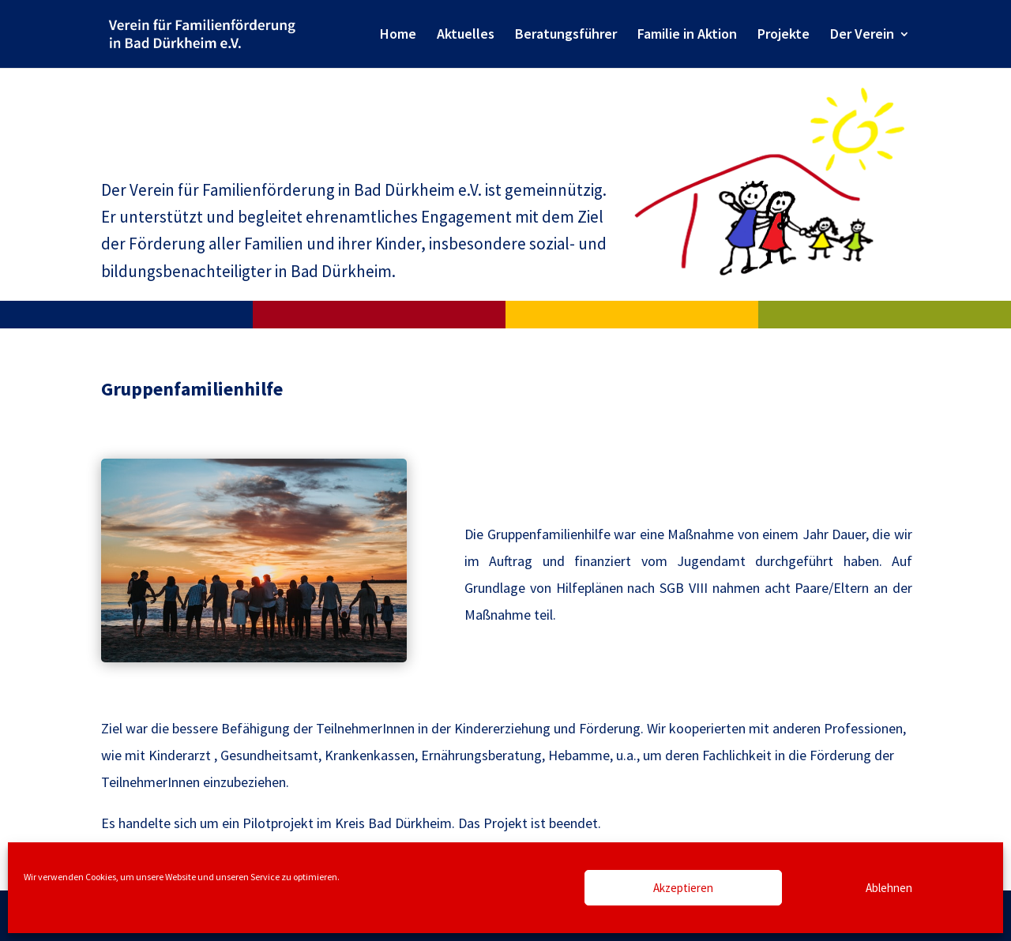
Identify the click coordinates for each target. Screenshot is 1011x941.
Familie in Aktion (687, 35)
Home (398, 35)
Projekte (783, 35)
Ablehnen (889, 887)
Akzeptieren (683, 887)
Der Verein (862, 35)
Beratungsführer (566, 35)
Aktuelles (465, 35)
